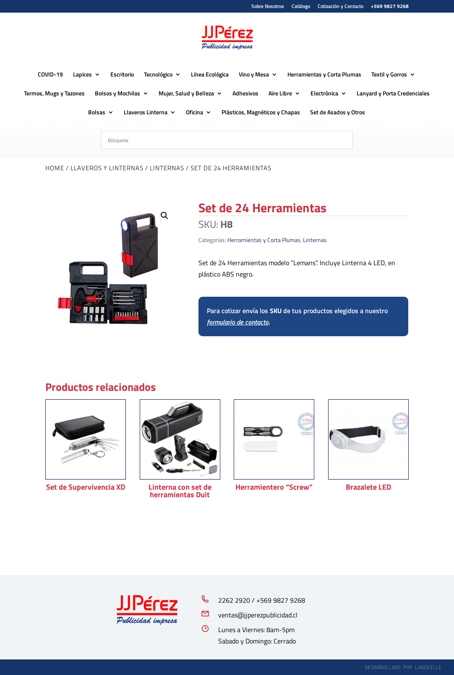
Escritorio (122, 74)
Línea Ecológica (210, 74)
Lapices (82, 74)
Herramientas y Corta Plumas (324, 74)
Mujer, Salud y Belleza (186, 93)
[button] (164, 215)
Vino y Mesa (254, 74)
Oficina (194, 112)
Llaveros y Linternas (107, 168)
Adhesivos (245, 93)
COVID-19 (50, 74)
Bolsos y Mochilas (117, 93)
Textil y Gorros (389, 74)
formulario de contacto (238, 322)
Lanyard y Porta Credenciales (393, 93)
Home (54, 168)
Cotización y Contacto (340, 7)
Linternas (167, 168)
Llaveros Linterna (145, 112)
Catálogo (301, 7)
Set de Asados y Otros (337, 112)
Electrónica (324, 93)
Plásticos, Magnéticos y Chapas (261, 112)
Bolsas (96, 112)
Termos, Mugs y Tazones (54, 93)
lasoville (428, 667)
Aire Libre (280, 93)
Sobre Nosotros (267, 7)
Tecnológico (158, 74)
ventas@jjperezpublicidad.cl (257, 615)
